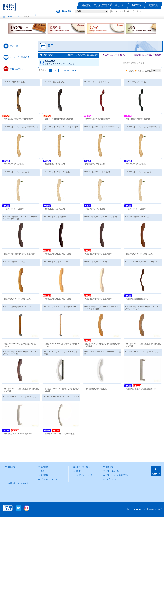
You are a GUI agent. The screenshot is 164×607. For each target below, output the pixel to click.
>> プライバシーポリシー (48, 479)
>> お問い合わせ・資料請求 (16, 483)
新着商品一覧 (16, 68)
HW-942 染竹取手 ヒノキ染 (56, 261)
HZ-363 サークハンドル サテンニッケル (62, 396)
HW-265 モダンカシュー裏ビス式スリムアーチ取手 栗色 (102, 307)
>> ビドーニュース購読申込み (115, 475)
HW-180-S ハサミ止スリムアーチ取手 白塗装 (62, 352)
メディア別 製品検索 (20, 57)
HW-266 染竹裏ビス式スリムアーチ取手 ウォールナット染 (21, 217)
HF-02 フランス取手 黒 (135, 82)
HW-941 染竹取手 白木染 (95, 261)
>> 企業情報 (43, 467)
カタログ (119, 5)
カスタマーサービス (102, 5)
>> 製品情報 (10, 467)
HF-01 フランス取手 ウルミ (96, 82)
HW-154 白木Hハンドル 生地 (16, 172)
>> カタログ (76, 471)
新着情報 (153, 5)
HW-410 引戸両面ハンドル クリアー (60, 306)
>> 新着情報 (108, 467)
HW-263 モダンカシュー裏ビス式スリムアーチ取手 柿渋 (21, 352)
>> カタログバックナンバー (82, 475)
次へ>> (66, 70)
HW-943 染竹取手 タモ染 (14, 261)
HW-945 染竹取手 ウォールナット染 (100, 216)
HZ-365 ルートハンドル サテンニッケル (143, 351)
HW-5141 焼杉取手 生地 (14, 82)
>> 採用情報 (43, 475)
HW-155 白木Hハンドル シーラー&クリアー (20, 128)
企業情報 (136, 5)
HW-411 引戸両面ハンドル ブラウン (19, 306)
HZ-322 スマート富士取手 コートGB (141, 261)
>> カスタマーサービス (80, 467)
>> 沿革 (41, 471)
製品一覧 (14, 46)
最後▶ (74, 70)
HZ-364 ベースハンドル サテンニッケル (21, 396)
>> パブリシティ (110, 479)
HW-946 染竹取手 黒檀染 (55, 216)
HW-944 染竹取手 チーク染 (137, 216)
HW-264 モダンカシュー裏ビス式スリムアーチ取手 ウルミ (143, 307)
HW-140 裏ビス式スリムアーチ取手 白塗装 (102, 352)
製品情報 (86, 5)
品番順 (141, 71)
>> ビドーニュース (111, 471)
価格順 (131, 71)
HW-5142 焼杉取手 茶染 (54, 82)
